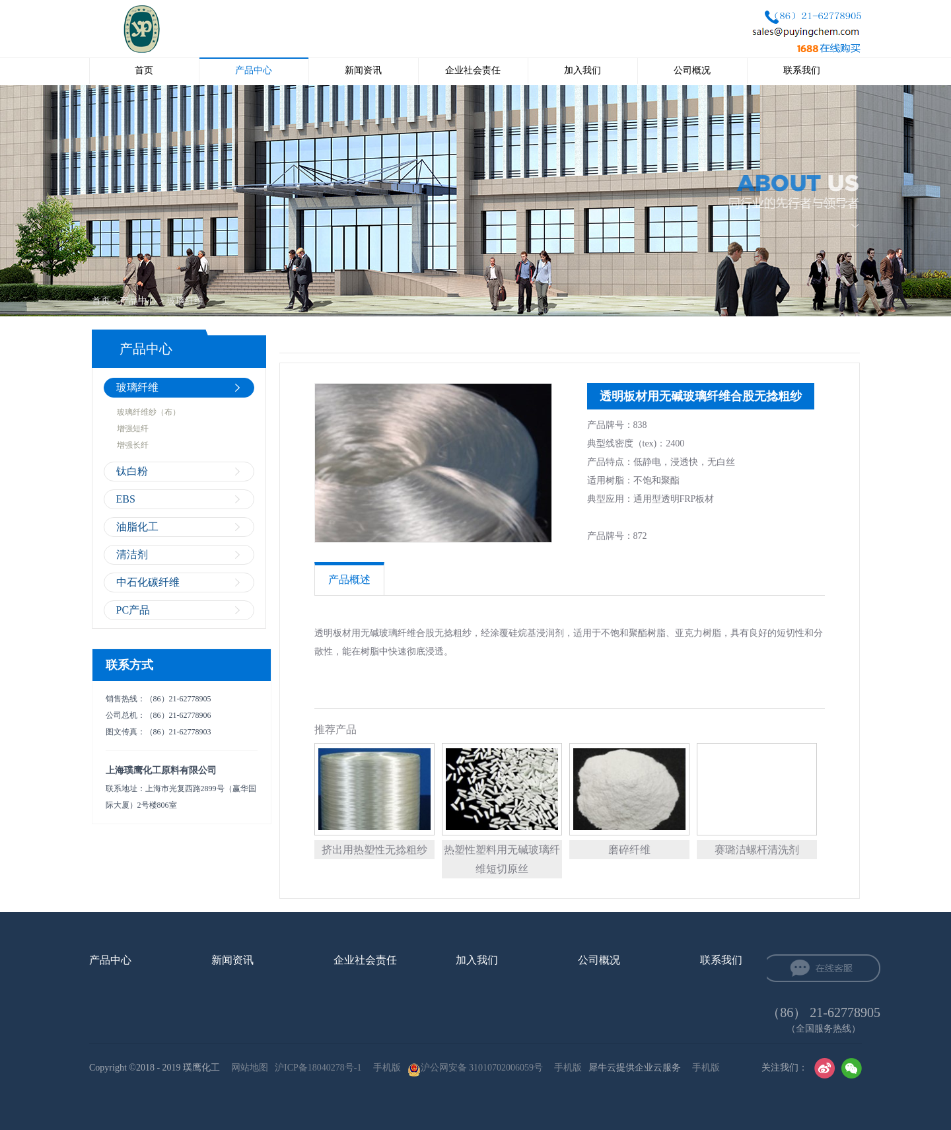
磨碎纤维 (629, 849)
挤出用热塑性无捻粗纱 (374, 849)
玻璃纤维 (184, 301)
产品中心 (138, 301)
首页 (144, 70)
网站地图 (247, 1068)
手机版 (385, 1068)
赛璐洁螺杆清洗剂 (757, 849)
